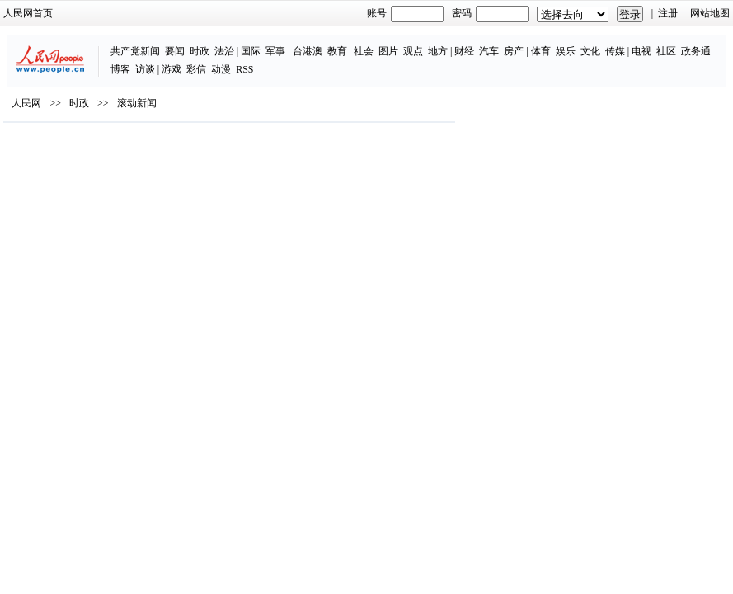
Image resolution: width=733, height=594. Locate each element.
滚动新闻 (137, 103)
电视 (641, 51)
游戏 (171, 69)
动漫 (221, 69)
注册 (668, 13)
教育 (337, 51)
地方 (438, 51)
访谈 (145, 69)
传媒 (615, 51)
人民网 (26, 103)
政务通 (696, 51)
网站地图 (710, 13)
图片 (388, 51)
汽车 (489, 51)
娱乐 (566, 51)
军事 (275, 51)
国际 (251, 51)
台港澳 (307, 51)
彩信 (196, 69)
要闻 (175, 51)
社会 (364, 51)
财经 (464, 51)
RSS (244, 69)
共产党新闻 (135, 51)
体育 (541, 51)
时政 (199, 51)
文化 (590, 51)
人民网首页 (28, 13)
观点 (413, 51)
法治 (224, 51)
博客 (120, 69)
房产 (514, 51)
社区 (666, 51)
